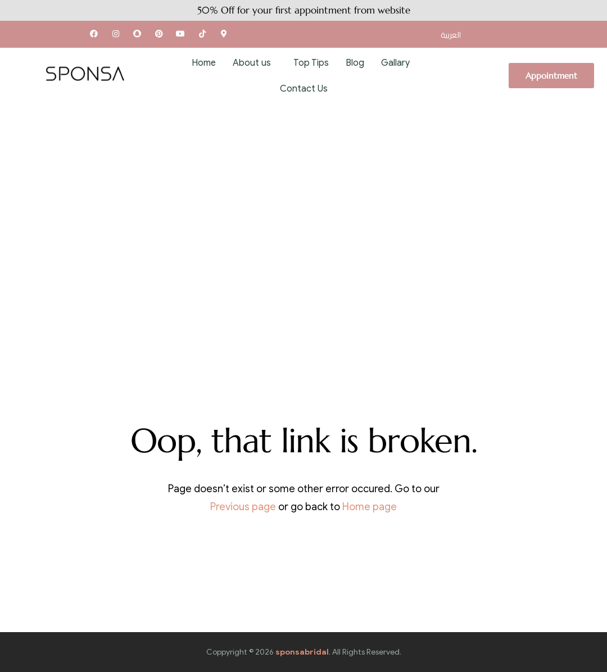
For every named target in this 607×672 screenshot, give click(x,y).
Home (204, 63)
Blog (355, 63)
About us (252, 63)
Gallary (395, 63)
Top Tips (311, 63)
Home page (369, 507)
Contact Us (304, 88)
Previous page (243, 507)
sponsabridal (302, 652)
